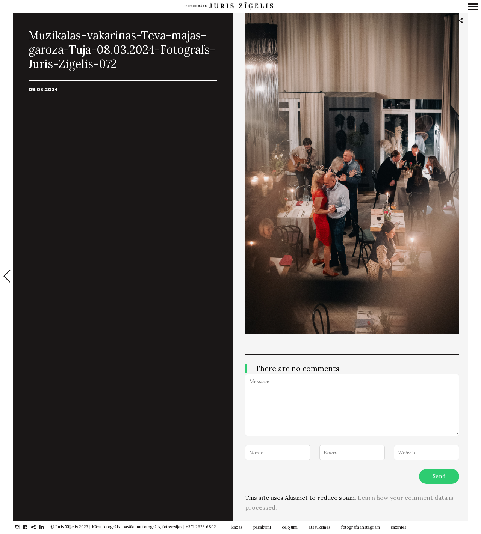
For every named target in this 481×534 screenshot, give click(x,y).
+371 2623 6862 (201, 526)
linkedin (45, 527)
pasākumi (262, 527)
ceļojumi (290, 527)
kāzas (236, 527)
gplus (37, 527)
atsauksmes (319, 527)
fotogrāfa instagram (360, 527)
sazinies (398, 527)
